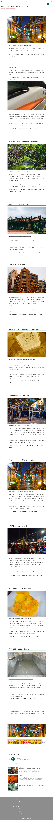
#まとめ (12, 8)
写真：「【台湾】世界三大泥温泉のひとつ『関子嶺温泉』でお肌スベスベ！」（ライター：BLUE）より (21, 679)
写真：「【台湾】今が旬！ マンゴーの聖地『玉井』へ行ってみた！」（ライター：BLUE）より (20, 618)
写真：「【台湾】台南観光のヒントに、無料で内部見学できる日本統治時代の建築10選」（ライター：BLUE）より (22, 359)
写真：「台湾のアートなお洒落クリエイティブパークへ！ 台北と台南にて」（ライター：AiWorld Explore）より (22, 425)
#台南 (8, 8)
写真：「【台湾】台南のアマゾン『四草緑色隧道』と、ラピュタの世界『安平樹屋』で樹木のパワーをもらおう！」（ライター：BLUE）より (25, 171)
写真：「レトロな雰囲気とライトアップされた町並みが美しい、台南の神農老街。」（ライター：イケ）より (21, 45)
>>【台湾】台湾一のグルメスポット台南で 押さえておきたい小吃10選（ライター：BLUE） (26, 575)
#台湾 (3, 8)
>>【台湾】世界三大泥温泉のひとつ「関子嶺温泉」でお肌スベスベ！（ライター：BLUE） (26, 698)
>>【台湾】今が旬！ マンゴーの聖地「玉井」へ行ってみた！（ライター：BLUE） (24, 636)
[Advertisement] (27, 748)
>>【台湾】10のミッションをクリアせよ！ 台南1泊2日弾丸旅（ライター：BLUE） (24, 252)
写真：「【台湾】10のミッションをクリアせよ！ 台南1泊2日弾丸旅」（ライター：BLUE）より (20, 236)
